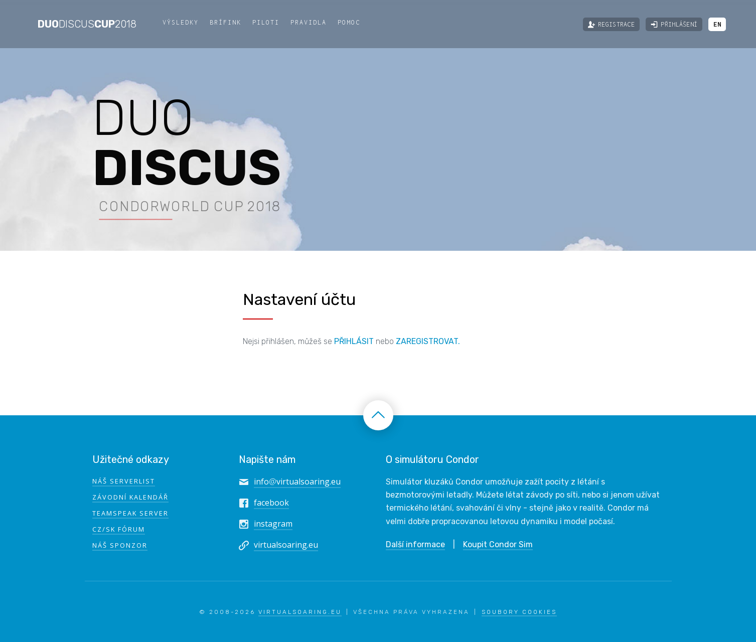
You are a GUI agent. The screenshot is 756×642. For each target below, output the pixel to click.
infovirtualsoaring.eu (297, 481)
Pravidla (308, 22)
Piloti (265, 22)
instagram (273, 523)
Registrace (611, 24)
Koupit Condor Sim (498, 544)
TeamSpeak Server (130, 513)
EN (717, 24)
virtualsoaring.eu (286, 544)
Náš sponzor (119, 545)
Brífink (225, 22)
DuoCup (87, 24)
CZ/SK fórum (118, 529)
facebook (271, 502)
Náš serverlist (123, 481)
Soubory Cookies (519, 611)
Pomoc (349, 22)
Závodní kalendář (130, 497)
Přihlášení (674, 24)
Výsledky (181, 22)
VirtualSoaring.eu (300, 611)
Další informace (415, 544)
